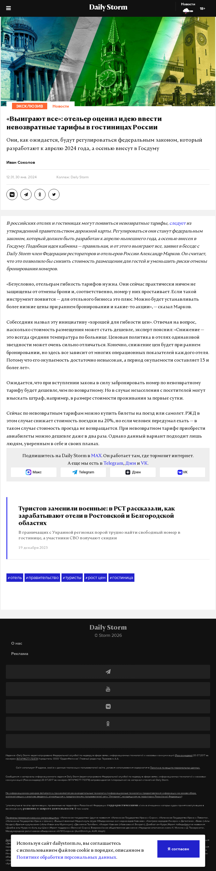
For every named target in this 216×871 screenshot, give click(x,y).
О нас (16, 643)
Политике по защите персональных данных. (175, 767)
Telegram (113, 463)
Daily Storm (108, 7)
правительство (42, 577)
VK (144, 463)
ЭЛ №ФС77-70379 (27, 758)
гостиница (121, 577)
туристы (72, 577)
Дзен (130, 463)
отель (15, 577)
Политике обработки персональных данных (66, 857)
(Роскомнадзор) (184, 755)
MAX (96, 456)
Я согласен (178, 848)
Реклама (19, 653)
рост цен (96, 577)
